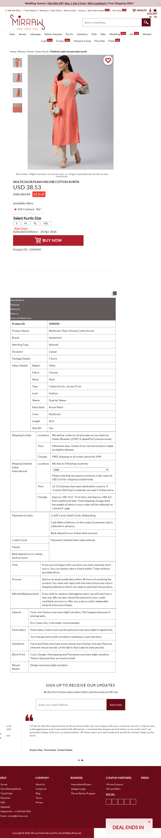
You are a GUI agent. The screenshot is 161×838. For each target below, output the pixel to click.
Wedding (118, 34)
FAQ (3, 802)
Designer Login (78, 788)
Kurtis (69, 34)
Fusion (63, 40)
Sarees (22, 34)
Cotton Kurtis (57, 386)
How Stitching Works (11, 788)
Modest (147, 34)
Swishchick (55, 337)
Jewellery (82, 34)
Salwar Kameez (53, 34)
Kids (94, 34)
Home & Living (82, 40)
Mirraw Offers (113, 788)
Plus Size (100, 40)
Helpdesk (5, 807)
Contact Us (41, 788)
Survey (81, 10)
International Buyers (81, 784)
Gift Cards (119, 10)
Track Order (55, 10)
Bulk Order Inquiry (96, 10)
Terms (39, 797)
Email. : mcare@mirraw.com (14, 816)
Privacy (39, 802)
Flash (114, 40)
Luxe (46, 40)
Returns (14, 313)
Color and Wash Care (20, 318)
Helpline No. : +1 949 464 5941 (16, 811)
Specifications (17, 300)
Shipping (14, 304)
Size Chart (21, 228)
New (12, 34)
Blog (38, 793)
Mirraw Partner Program (83, 793)
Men (103, 34)
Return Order (70, 10)
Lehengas (35, 34)
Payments (15, 309)
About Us (40, 784)
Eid (134, 34)
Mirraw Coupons (114, 784)
